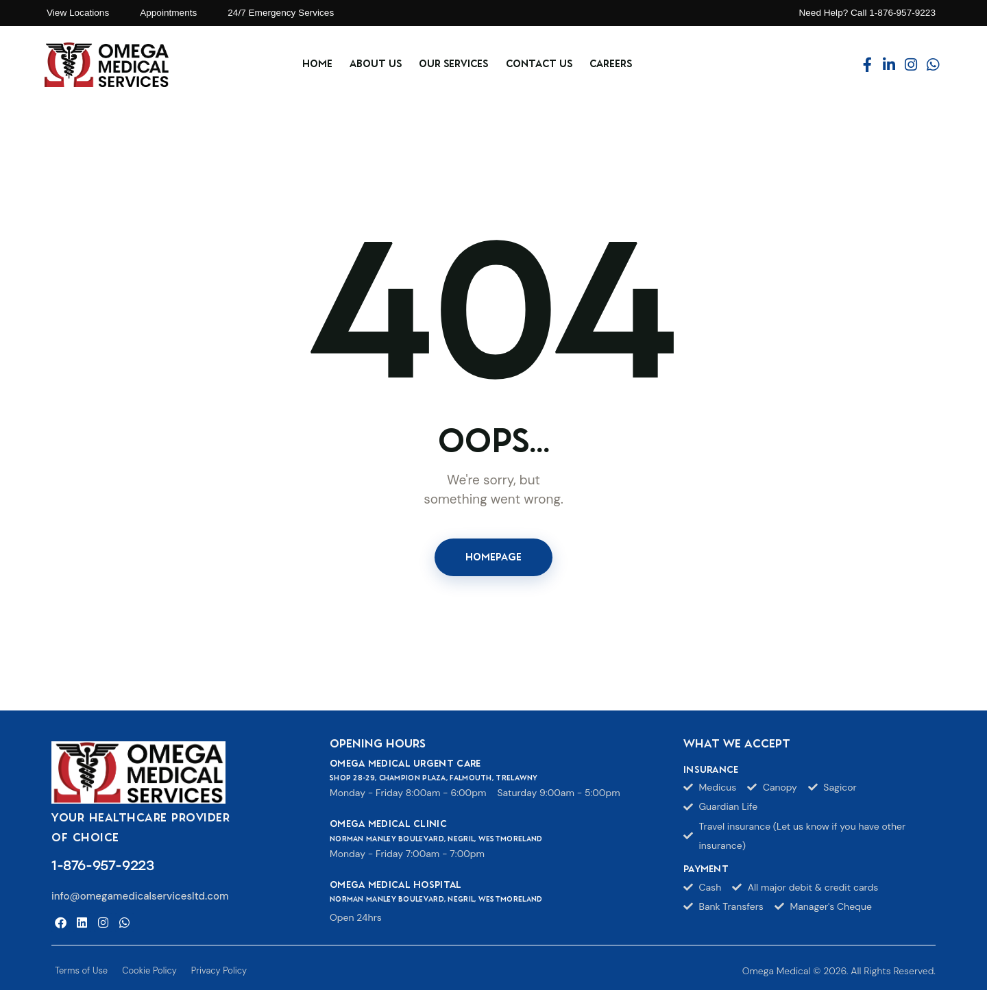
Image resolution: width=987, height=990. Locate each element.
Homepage (493, 557)
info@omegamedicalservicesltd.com (140, 896)
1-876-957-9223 (102, 865)
